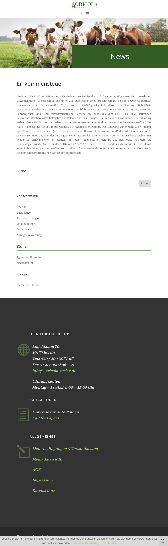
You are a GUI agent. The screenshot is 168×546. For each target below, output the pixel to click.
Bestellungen (24, 212)
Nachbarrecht (25, 263)
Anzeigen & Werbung (29, 235)
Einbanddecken (26, 223)
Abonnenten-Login (28, 218)
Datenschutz (43, 490)
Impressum (42, 480)
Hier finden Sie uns (28, 285)
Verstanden (110, 543)
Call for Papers (45, 418)
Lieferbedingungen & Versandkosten (65, 448)
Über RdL (22, 207)
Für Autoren (24, 229)
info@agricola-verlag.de (54, 371)
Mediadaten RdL (47, 459)
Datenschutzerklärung (85, 543)
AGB (36, 469)
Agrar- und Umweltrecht (31, 257)
